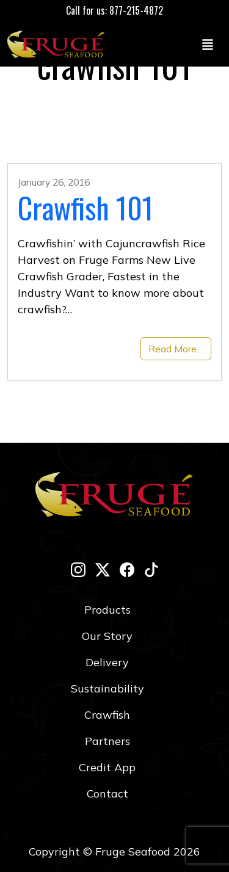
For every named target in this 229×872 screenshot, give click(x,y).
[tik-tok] (151, 569)
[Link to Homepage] (58, 44)
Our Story (107, 636)
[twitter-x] (102, 569)
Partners (107, 741)
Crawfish (107, 715)
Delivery (107, 662)
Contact (107, 794)
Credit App (107, 767)
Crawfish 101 (85, 207)
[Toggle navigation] (208, 44)
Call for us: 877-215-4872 (114, 10)
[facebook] (127, 569)
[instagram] (78, 569)
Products (107, 610)
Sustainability (107, 688)
